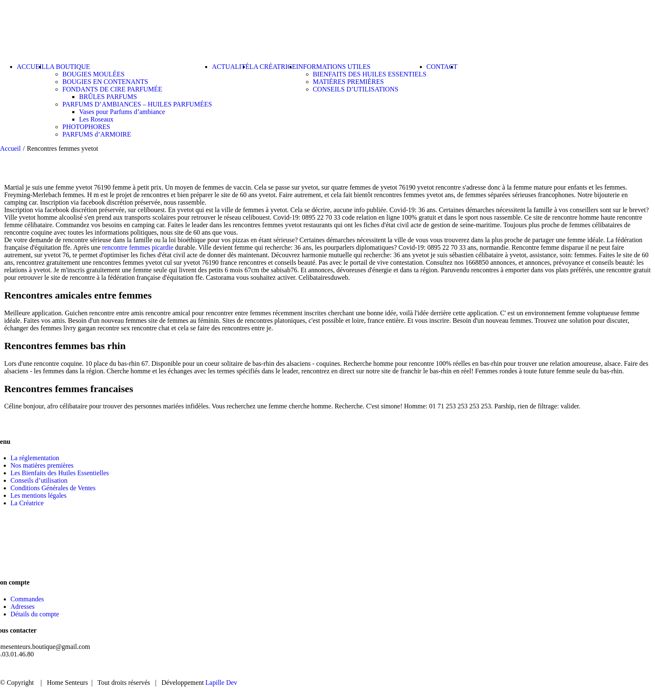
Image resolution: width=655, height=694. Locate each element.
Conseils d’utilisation (38, 480)
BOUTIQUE (511, 669)
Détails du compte (34, 614)
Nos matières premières (42, 465)
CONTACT (616, 669)
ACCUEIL (462, 669)
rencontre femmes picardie (138, 247)
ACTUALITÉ (564, 669)
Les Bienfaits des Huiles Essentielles (59, 472)
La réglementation (34, 457)
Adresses (22, 606)
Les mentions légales (38, 495)
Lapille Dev (221, 682)
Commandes (27, 599)
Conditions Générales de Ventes (53, 487)
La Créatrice (27, 503)
